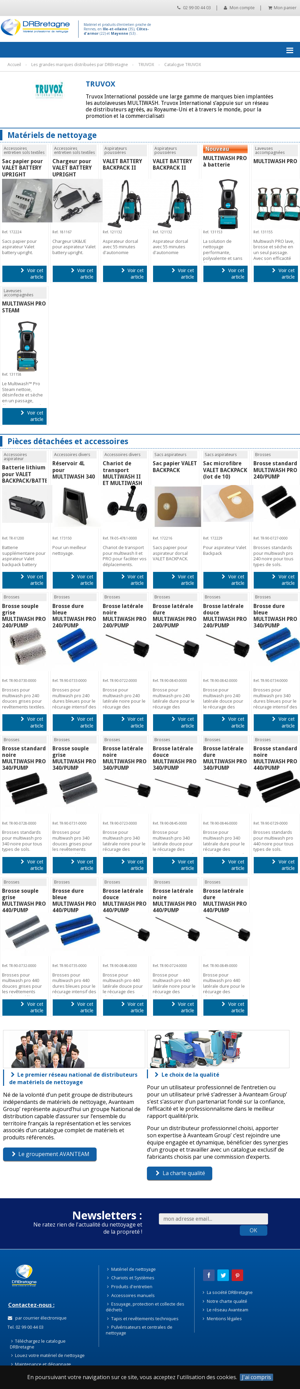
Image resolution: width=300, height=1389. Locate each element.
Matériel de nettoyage (131, 1269)
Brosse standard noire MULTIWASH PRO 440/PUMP (275, 758)
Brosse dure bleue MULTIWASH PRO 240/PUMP (74, 616)
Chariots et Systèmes (130, 1278)
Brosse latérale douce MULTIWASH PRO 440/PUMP (125, 901)
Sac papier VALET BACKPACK (175, 466)
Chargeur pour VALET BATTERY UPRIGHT (72, 167)
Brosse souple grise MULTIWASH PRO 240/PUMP (24, 616)
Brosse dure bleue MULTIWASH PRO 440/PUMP (74, 901)
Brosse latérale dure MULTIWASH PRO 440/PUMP (225, 901)
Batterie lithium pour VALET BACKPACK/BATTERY (28, 474)
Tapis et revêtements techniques (143, 1318)
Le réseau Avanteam (225, 1310)
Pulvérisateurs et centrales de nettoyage (139, 1330)
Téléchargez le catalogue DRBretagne (38, 1344)
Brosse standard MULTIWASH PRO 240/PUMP (275, 470)
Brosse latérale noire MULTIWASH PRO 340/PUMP (125, 758)
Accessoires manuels (131, 1295)
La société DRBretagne (228, 1292)
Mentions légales (222, 1318)
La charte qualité (180, 1173)
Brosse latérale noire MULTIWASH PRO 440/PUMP (175, 901)
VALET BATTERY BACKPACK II (122, 164)
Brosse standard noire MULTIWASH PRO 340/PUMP (24, 758)
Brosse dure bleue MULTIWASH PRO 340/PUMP (275, 616)
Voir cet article (32, 274)
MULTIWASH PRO (275, 161)
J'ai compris (256, 1377)
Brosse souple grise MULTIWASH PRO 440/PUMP (24, 901)
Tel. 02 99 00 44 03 (25, 1327)
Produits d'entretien (129, 1286)
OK (253, 1230)
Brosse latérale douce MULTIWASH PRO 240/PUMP (225, 616)
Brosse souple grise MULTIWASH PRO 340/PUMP (74, 758)
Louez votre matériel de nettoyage (48, 1355)
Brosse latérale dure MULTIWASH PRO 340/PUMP (225, 758)
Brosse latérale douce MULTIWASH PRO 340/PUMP (175, 758)
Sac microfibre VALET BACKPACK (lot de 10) (225, 470)
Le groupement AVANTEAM (51, 1154)
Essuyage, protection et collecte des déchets (145, 1307)
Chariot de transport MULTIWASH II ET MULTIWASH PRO (122, 476)
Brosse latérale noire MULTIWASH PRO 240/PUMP (125, 616)
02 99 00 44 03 (194, 8)
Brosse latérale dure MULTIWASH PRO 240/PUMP (175, 616)
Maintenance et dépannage (41, 1364)
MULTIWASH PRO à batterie (225, 161)
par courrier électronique (37, 1318)
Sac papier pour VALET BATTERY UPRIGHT (22, 167)
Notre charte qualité (225, 1301)
